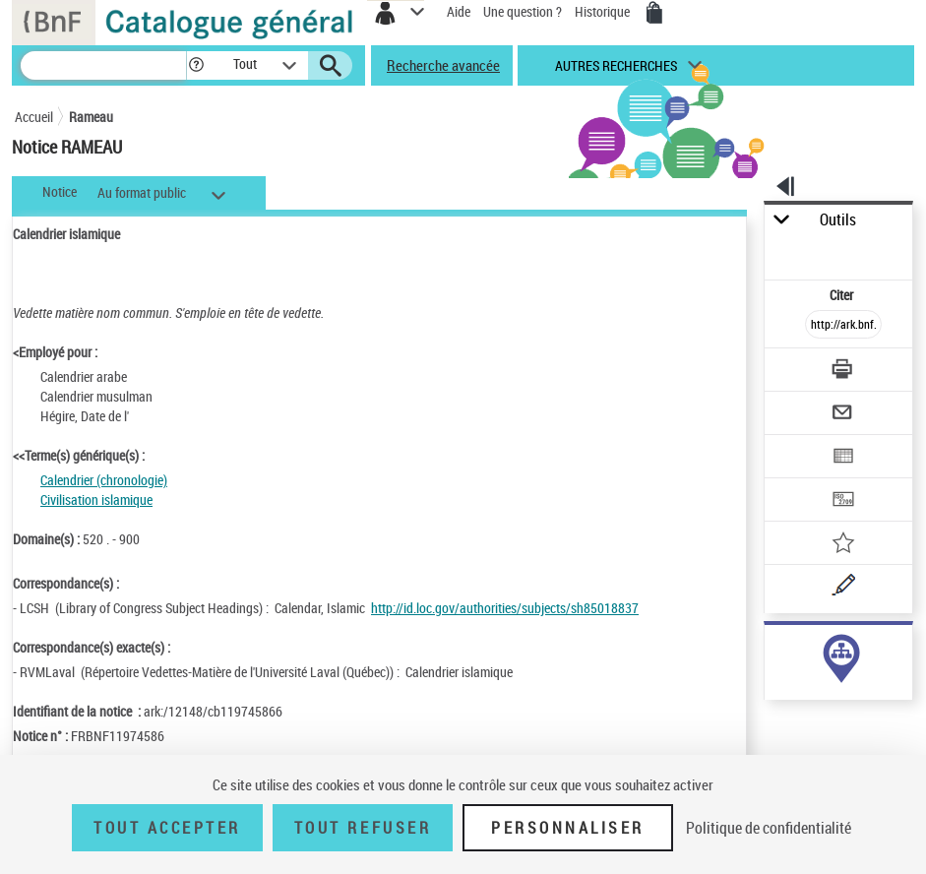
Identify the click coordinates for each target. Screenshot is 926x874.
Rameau (91, 116)
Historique (604, 11)
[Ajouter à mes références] (843, 545)
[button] (196, 65)
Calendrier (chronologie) (103, 479)
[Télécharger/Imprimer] (843, 371)
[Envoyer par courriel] (843, 415)
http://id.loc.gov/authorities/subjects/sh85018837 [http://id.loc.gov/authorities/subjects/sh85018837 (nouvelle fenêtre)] (505, 607)
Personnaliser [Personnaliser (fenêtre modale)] (568, 828)
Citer (843, 294)
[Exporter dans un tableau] (843, 458)
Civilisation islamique (96, 499)
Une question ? (522, 11)
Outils (838, 220)
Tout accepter (167, 828)
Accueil (34, 116)
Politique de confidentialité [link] (768, 828)
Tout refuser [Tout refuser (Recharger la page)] (362, 828)
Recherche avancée (443, 65)
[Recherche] (103, 65)
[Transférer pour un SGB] (843, 501)
